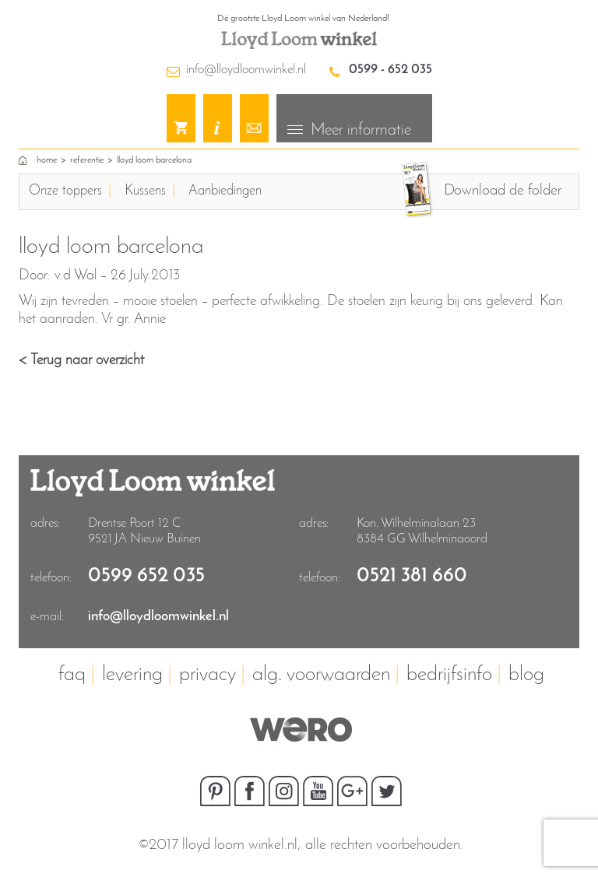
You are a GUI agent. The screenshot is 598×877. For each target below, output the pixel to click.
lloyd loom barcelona (154, 160)
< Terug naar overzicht (81, 360)
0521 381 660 (412, 576)
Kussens (145, 191)
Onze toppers (65, 191)
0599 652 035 (146, 576)
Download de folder (502, 190)
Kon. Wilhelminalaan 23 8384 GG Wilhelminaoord (422, 531)
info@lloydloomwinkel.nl (246, 69)
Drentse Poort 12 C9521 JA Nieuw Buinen (144, 531)
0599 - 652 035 (390, 69)
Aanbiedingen (225, 191)
